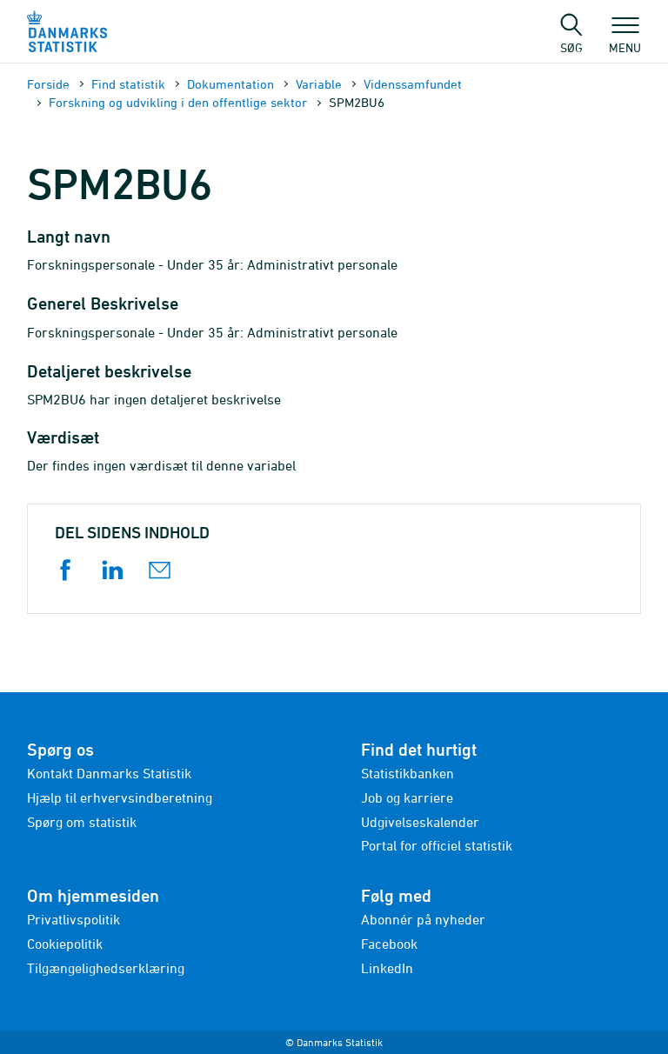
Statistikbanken (407, 773)
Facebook (389, 943)
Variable (319, 84)
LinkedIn (387, 968)
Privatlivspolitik (73, 919)
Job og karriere (407, 797)
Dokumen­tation (230, 84)
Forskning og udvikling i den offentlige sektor (178, 102)
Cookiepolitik (65, 943)
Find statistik (128, 84)
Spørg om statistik (82, 822)
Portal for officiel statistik (436, 845)
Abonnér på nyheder (423, 919)
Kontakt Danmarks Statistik (109, 773)
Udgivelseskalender (420, 822)
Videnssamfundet (413, 84)
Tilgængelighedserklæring (105, 968)
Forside (48, 84)
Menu (625, 39)
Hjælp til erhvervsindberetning (119, 797)
